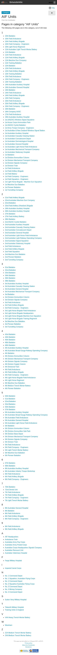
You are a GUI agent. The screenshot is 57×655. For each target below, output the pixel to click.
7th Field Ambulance (12, 492)
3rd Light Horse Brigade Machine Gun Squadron (23, 316)
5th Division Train (11, 442)
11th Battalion (10, 52)
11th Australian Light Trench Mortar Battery (21, 49)
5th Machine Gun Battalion (15, 453)
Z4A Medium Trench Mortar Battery (18, 635)
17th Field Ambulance (13, 114)
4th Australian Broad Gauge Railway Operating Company (26, 351)
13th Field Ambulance (13, 76)
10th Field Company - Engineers (17, 44)
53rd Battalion (10, 404)
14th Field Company (12, 98)
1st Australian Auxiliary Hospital (16, 133)
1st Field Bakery (11, 174)
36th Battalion (10, 278)
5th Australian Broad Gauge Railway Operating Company (26, 415)
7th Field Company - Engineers (16, 498)
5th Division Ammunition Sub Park (17, 431)
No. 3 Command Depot (13, 586)
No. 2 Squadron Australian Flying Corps (20, 584)
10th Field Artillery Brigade (15, 41)
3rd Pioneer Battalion (13, 324)
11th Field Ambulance (13, 55)
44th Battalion (10, 337)
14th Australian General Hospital (17, 87)
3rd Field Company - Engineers (16, 308)
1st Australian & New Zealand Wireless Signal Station (25, 130)
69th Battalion (10, 466)
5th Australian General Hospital (16, 420)
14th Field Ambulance (13, 93)
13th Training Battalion (13, 82)
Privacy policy (28, 643)
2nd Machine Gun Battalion (15, 254)
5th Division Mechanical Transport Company (21, 436)
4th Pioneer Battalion (13, 388)
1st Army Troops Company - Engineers (19, 128)
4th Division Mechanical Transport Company (21, 359)
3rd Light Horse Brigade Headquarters (19, 313)
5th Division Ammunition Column (17, 428)
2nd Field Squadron (12, 251)
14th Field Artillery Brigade (15, 95)
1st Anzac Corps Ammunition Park (17, 122)
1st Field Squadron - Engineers (16, 179)
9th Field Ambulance (12, 526)
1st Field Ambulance (12, 168)
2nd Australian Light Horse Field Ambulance (21, 235)
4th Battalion (9, 353)
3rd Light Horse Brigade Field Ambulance (20, 311)
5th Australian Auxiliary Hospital (16, 412)
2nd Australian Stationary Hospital (17, 243)
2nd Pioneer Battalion (13, 257)
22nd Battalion (10, 203)
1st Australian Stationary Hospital (17, 152)
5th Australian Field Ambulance (16, 418)
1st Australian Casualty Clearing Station (20, 136)
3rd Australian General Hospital (16, 289)
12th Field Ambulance (13, 68)
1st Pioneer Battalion (13, 187)
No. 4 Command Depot (13, 592)
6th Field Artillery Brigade (14, 476)
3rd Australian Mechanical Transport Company (22, 292)
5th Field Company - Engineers (16, 447)
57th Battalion (10, 409)
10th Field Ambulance (13, 39)
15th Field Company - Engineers (17, 106)
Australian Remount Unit (14, 550)
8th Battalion (9, 511)
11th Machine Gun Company (15, 60)
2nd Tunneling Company (14, 260)
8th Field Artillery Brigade (14, 516)
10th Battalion (10, 36)
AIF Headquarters (11, 537)
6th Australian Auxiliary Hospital (16, 468)
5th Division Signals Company (16, 439)
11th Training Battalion (13, 63)
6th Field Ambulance (12, 474)
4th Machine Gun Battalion (15, 383)
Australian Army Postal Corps (16, 545)
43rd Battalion (10, 334)
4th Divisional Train (12, 367)
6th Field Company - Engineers (16, 479)
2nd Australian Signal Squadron (17, 241)
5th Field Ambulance (12, 445)
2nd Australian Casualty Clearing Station (20, 227)
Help (53, 8)
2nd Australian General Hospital (17, 233)
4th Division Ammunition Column (17, 356)
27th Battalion (10, 214)
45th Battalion (10, 340)
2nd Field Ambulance (13, 246)
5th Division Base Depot (14, 434)
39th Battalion (10, 281)
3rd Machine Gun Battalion (15, 321)
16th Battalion (10, 109)
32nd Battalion (10, 270)
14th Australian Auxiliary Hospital (17, 85)
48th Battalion (10, 345)
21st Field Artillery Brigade (15, 197)
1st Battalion (9, 155)
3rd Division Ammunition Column (17, 297)
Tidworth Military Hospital (14, 607)
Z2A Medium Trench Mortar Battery (18, 633)
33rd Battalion (10, 273)
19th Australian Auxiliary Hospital (17, 117)
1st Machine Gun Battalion (15, 184)
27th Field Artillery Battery (14, 216)
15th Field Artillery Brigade (15, 103)
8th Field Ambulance (12, 513)
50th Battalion (10, 396)
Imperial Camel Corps (13, 568)
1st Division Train (11, 166)
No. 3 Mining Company (13, 589)
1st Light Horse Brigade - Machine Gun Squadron (23, 182)
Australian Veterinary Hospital (16, 553)
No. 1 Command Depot (13, 576)
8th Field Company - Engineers (16, 519)
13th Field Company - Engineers (17, 79)
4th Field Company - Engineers (16, 375)
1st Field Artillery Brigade (14, 171)
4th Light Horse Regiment (14, 380)
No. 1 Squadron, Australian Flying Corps (20, 578)
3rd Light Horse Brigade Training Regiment (21, 319)
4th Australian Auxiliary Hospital (16, 348)
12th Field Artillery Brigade (15, 71)
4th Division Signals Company (16, 361)
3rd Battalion (9, 294)
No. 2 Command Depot (13, 581)
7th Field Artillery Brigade (14, 495)
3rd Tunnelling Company (14, 327)
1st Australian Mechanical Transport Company (22, 149)
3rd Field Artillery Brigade (14, 305)
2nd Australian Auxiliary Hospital (17, 224)
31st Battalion (10, 267)
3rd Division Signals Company (16, 300)
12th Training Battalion (13, 74)
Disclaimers (28, 647)
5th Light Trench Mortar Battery (16, 450)
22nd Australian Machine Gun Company (20, 200)
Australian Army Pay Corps (15, 542)
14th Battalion (10, 90)
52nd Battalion (10, 401)
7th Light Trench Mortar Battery (16, 500)
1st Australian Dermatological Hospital (19, 141)
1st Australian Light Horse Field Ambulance (21, 147)
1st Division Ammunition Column (17, 157)
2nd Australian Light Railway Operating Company (23, 238)
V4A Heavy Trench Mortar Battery (17, 617)
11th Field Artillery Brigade (15, 57)
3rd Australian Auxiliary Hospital (17, 283)
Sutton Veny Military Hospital (15, 600)
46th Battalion (10, 342)
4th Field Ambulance (12, 369)
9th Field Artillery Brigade (14, 529)
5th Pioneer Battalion (13, 455)
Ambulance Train (11, 539)
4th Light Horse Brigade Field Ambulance (20, 378)
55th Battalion (10, 407)
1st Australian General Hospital (16, 144)
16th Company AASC (13, 112)
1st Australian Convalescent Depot (18, 139)
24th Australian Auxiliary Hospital (17, 208)
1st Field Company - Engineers (16, 176)
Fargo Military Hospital (13, 560)
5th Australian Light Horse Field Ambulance (21, 423)
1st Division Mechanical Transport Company (21, 160)
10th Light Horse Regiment (15, 47)
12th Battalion (10, 66)
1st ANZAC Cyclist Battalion (15, 125)
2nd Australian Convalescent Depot (18, 230)
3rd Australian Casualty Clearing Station (20, 286)
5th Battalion (9, 426)
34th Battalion (10, 275)
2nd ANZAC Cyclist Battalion (15, 222)
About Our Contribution (28, 645)
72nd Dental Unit (11, 490)
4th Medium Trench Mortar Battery (18, 386)
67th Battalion (10, 463)
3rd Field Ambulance (12, 302)
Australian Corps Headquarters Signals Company (23, 547)
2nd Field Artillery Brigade (14, 249)
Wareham (8, 625)
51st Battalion (10, 399)
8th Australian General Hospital (16, 508)
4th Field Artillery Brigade (14, 372)
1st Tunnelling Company (14, 190)
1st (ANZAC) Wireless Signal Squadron (19, 120)
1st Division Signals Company (16, 163)
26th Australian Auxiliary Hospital (17, 211)
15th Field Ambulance (13, 101)
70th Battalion (10, 487)
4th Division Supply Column (15, 364)
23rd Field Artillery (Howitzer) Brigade (19, 206)
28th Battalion (10, 219)
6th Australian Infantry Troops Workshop (20, 471)
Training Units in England (14, 610)
